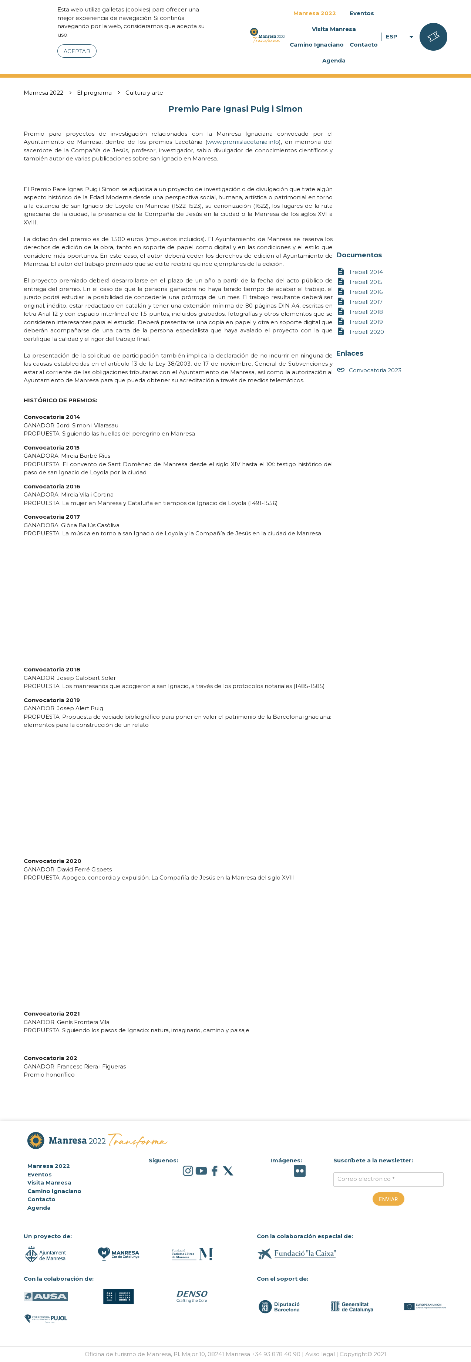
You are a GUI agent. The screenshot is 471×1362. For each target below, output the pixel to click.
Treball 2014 (359, 272)
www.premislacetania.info (243, 141)
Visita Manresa (334, 29)
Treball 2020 (360, 332)
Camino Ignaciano (317, 44)
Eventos (362, 13)
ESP (401, 37)
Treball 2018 (359, 312)
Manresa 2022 (314, 13)
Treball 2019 (359, 322)
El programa (94, 92)
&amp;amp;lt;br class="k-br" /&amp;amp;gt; (178, 601)
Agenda (334, 60)
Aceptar (77, 51)
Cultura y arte (144, 92)
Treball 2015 (359, 282)
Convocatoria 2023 (368, 370)
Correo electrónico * (366, 1178)
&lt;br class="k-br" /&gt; (178, 946)
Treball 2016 (359, 292)
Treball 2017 (359, 302)
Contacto (364, 44)
